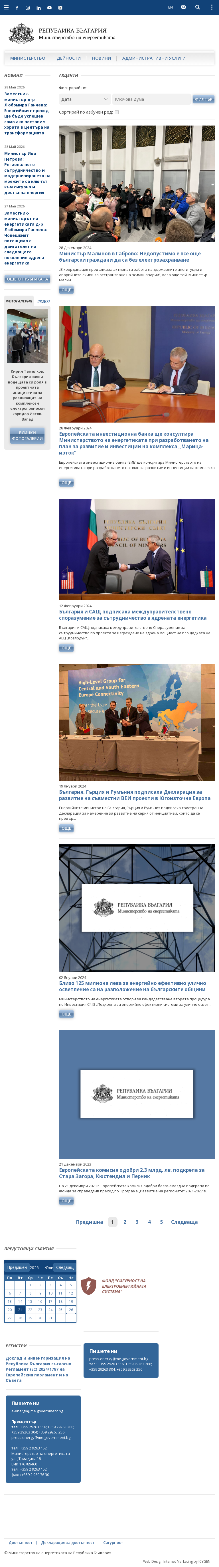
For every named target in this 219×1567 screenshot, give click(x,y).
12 (71, 1293)
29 (30, 1318)
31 (50, 1318)
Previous (12, 331)
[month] (48, 1268)
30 (40, 1318)
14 (20, 1301)
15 (30, 1301)
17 (50, 1301)
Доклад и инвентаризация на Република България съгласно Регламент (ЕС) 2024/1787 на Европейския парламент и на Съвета (38, 1369)
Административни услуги (154, 58)
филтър (203, 99)
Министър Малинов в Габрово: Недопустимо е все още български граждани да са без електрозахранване (130, 256)
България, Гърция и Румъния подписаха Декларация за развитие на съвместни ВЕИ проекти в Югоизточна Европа (135, 795)
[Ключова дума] (151, 99)
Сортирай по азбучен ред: (86, 112)
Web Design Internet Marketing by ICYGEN (176, 1561)
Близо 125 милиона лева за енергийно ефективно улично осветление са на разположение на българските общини (132, 986)
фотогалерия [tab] (19, 301)
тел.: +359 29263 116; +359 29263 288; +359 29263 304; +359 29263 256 (120, 1366)
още (66, 289)
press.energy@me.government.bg (118, 1358)
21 (20, 1309)
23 (40, 1309)
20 (10, 1309)
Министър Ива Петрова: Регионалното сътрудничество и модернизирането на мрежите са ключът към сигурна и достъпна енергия (27, 173)
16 (40, 1301)
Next (42, 331)
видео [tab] (43, 301)
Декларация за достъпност (68, 1542)
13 (10, 1301)
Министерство (27, 58)
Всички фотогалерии (27, 435)
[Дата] (85, 99)
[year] (34, 1268)
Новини (101, 58)
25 (60, 1309)
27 (10, 1318)
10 (50, 1293)
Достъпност (21, 1542)
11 (60, 1293)
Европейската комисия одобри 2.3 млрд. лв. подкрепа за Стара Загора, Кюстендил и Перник (132, 1173)
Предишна (89, 1222)
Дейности (69, 58)
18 (60, 1301)
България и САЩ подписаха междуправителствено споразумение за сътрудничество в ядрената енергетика (133, 614)
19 (71, 1301)
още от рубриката (27, 279)
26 (71, 1309)
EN (170, 7)
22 (30, 1309)
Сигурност (113, 1542)
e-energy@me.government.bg (37, 1410)
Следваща (184, 1222)
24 (50, 1309)
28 (20, 1318)
